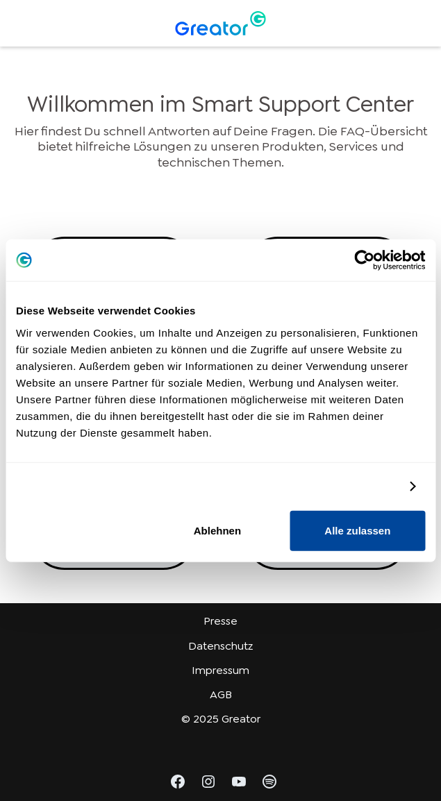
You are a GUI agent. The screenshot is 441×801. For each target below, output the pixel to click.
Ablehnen (217, 530)
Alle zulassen (357, 530)
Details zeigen (361, 486)
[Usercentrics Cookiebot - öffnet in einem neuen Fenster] (364, 260)
